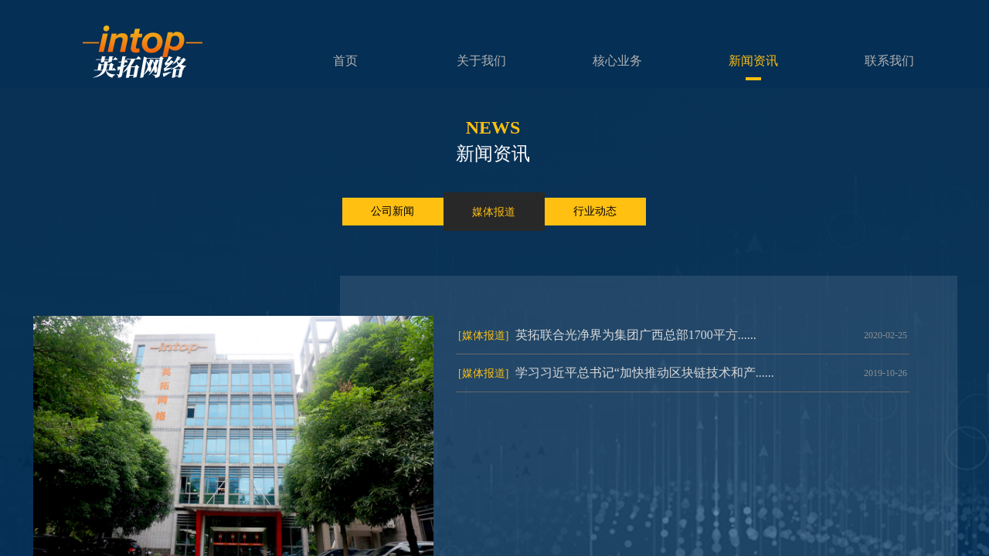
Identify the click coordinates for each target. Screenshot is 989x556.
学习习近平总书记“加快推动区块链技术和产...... (644, 372)
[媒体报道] (483, 335)
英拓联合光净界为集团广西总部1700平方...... (635, 334)
